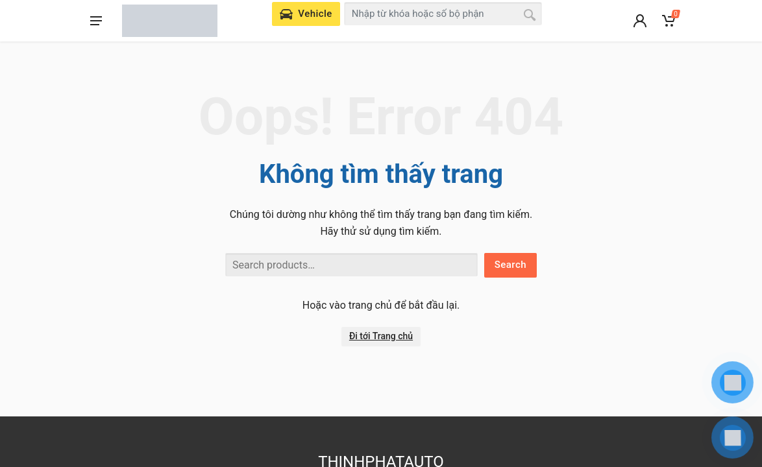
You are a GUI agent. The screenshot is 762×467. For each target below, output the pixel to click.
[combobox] (443, 13)
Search (510, 264)
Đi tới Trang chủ (381, 336)
